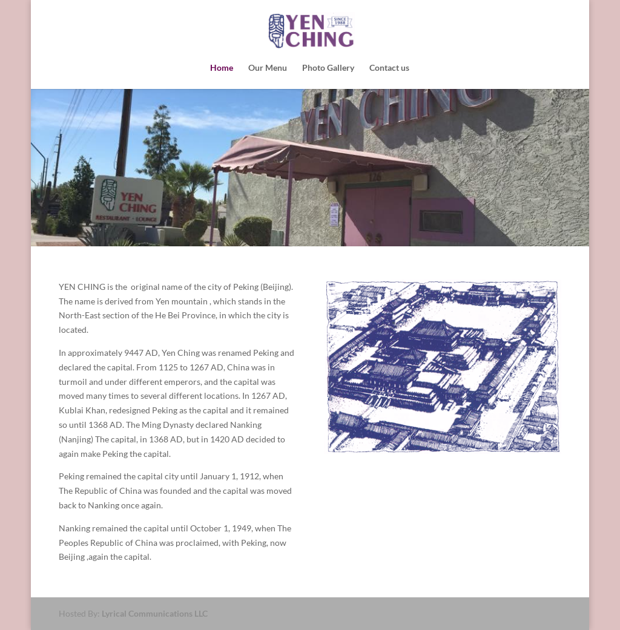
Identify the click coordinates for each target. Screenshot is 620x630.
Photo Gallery (328, 68)
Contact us (389, 68)
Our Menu (267, 68)
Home (221, 68)
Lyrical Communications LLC (155, 613)
